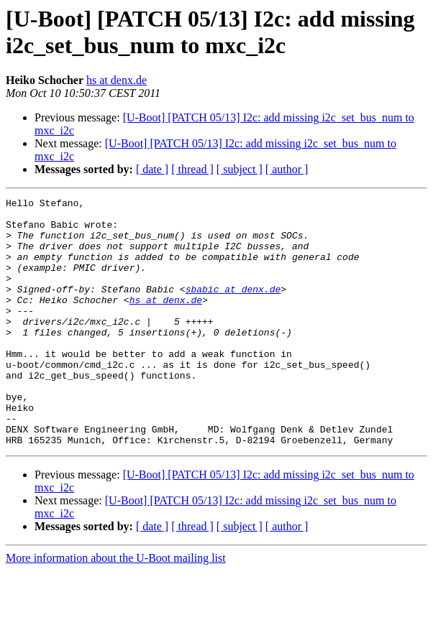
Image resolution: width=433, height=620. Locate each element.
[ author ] (287, 169)
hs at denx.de (116, 80)
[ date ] (152, 169)
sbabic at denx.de (233, 308)
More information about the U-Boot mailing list (116, 607)
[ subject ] (239, 169)
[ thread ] (192, 169)
